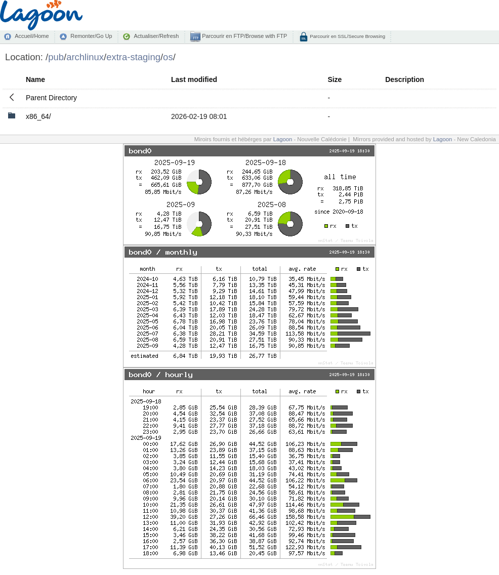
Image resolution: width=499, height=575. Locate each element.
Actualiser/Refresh (156, 36)
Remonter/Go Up (91, 36)
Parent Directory (51, 98)
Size (334, 79)
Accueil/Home (32, 36)
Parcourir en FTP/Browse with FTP (243, 36)
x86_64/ (38, 116)
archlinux (85, 57)
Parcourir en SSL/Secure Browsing (347, 36)
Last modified (194, 79)
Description (404, 79)
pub (56, 57)
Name (35, 79)
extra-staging (133, 57)
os (168, 57)
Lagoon (283, 139)
